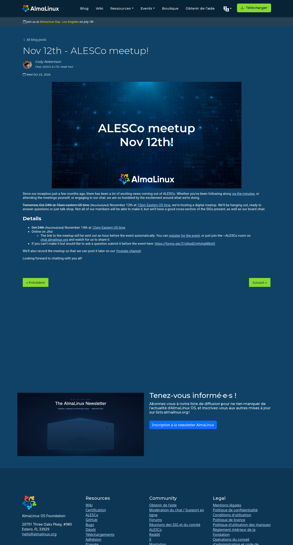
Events (146, 8)
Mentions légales (227, 505)
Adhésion (93, 539)
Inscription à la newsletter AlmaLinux (183, 424)
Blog (84, 8)
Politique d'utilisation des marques (242, 524)
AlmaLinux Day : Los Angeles (59, 22)
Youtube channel (128, 251)
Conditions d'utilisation (232, 514)
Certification (96, 510)
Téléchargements (100, 534)
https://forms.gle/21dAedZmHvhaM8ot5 (185, 244)
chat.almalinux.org (54, 240)
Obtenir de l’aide (200, 8)
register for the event (184, 236)
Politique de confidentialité (235, 510)
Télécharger (254, 8)
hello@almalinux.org (39, 534)
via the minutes (243, 194)
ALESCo (92, 514)
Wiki (99, 8)
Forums (155, 519)
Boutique (170, 8)
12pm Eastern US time (153, 205)
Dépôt (91, 529)
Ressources (120, 8)
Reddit (154, 534)
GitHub (92, 519)
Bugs (90, 524)
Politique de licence (229, 519)
